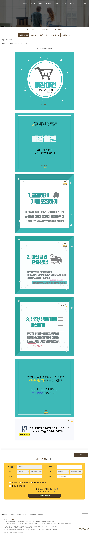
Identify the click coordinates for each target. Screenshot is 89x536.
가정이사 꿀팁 (30, 29)
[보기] (56, 489)
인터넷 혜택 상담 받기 (40, 483)
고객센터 (56, 3)
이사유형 (10, 467)
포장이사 (25, 3)
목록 (81, 455)
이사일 (51, 467)
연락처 (51, 476)
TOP (85, 515)
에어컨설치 (26, 483)
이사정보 (48, 3)
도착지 (51, 472)
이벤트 (72, 3)
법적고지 (13, 515)
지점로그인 (40, 515)
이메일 (21, 515)
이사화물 (32, 515)
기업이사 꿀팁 (44, 29)
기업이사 (33, 3)
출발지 (10, 472)
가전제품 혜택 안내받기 (19, 486)
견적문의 (64, 3)
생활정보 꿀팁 (59, 29)
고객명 (10, 476)
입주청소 (40, 3)
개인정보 (4, 515)
